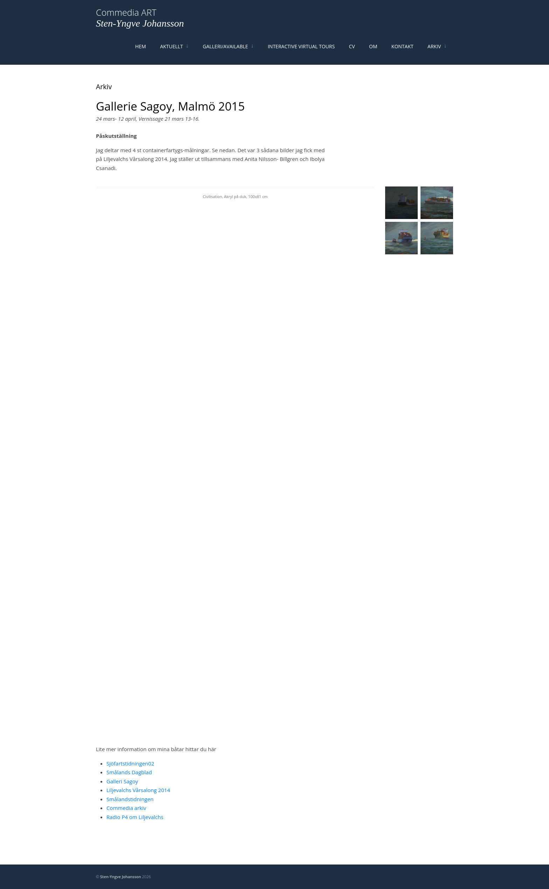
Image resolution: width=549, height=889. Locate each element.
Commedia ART (126, 19)
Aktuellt (168, 53)
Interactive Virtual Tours (300, 53)
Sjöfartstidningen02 (130, 777)
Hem (136, 53)
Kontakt (406, 53)
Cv (353, 53)
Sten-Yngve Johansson (140, 29)
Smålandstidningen (129, 812)
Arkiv (439, 53)
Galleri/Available (223, 53)
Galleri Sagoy (122, 794)
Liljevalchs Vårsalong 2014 (138, 803)
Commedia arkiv (126, 821)
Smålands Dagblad (129, 785)
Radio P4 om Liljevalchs (135, 830)
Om (375, 53)
